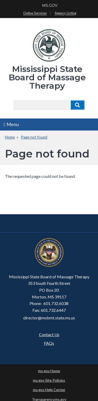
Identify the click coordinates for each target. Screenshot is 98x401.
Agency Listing (65, 13)
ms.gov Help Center (49, 389)
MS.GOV (49, 5)
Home (10, 137)
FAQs (49, 343)
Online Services (35, 13)
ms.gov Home (49, 371)
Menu (11, 124)
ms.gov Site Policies (49, 380)
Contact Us (49, 334)
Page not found (34, 137)
